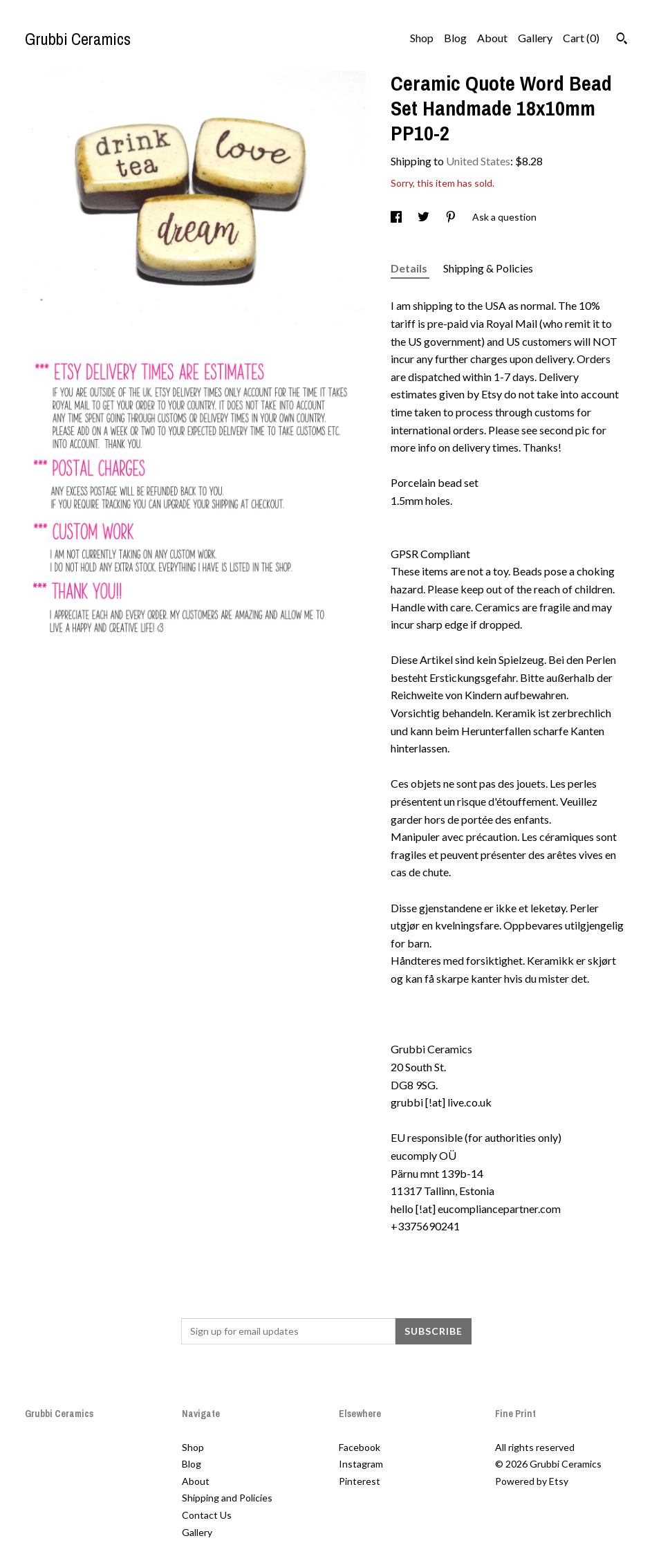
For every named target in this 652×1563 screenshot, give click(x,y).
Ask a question (504, 217)
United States (478, 160)
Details (410, 268)
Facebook (359, 1447)
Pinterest (359, 1481)
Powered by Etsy (531, 1481)
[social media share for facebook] (397, 217)
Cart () (581, 37)
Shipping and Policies (227, 1498)
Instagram (361, 1464)
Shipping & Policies (488, 268)
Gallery (535, 37)
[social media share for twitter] (424, 217)
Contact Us (207, 1515)
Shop (422, 37)
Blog (455, 37)
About (492, 37)
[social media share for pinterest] (451, 217)
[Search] (622, 40)
